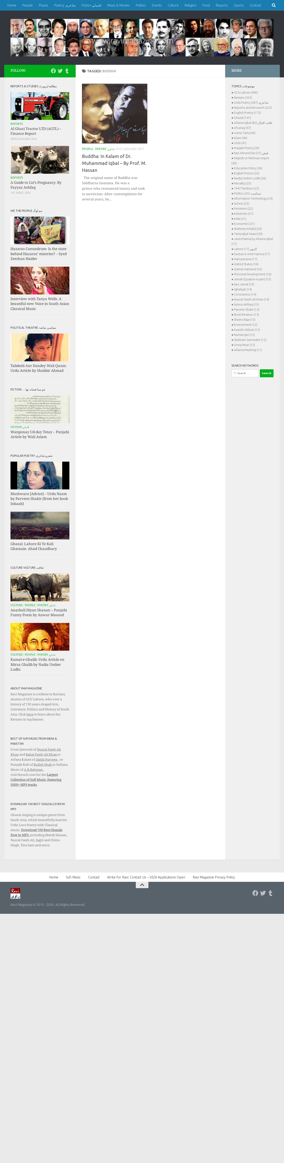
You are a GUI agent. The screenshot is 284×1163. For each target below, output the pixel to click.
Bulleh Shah (43, 765)
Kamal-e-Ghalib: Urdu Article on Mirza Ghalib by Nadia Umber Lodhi (37, 665)
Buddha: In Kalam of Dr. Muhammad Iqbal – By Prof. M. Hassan (114, 163)
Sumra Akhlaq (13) (246, 304)
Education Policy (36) (248, 168)
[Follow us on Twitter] (60, 70)
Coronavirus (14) (245, 294)
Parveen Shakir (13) (246, 309)
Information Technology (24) (253, 198)
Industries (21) (243, 213)
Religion (190, 5)
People (27, 5)
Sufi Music (73, 877)
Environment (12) (245, 324)
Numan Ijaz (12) (244, 334)
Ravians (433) (243, 97)
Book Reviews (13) (246, 314)
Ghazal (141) (242, 117)
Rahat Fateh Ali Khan (42, 755)
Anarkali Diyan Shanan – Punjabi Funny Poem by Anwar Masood (39, 613)
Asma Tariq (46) (244, 133)
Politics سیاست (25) (247, 193)
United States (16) (246, 264)
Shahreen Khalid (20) (248, 228)
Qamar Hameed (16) (248, 269)
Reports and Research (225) (253, 107)
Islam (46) (240, 138)
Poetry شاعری (65, 5)
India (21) (240, 218)
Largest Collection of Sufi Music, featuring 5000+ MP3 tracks (36, 780)
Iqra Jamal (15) (244, 284)
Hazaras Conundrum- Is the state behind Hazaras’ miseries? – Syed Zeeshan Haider (39, 254)
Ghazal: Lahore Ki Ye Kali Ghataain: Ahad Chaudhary (34, 546)
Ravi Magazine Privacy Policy (214, 877)
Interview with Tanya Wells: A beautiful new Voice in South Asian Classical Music (40, 304)
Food (206, 5)
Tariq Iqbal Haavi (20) (248, 234)
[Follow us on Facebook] (53, 70)
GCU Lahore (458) (246, 92)
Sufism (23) (241, 203)
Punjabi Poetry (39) (246, 148)
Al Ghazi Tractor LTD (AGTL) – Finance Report (36, 131)
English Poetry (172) (247, 112)
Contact (255, 5)
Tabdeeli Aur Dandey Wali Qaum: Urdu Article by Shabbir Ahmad (39, 368)
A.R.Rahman (33, 770)
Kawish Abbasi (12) (247, 329)
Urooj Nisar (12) (244, 345)
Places (43, 5)
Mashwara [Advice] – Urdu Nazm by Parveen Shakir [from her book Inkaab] (39, 499)
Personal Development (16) (252, 274)
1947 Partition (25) (246, 188)
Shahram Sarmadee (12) (250, 340)
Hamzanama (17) (245, 259)
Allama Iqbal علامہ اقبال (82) (253, 123)
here (29, 715)
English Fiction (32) (246, 173)
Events (157, 5)
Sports (239, 5)
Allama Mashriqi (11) (248, 350)
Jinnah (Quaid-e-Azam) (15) (252, 279)
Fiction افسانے (91, 5)
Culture (173, 5)
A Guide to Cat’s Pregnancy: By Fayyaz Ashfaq (36, 185)
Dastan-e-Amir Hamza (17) (252, 254)
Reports (222, 5)
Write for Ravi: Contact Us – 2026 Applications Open (146, 877)
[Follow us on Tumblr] (66, 70)
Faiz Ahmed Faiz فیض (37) (251, 153)
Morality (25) (242, 183)
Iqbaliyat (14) (243, 289)
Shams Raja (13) (244, 319)
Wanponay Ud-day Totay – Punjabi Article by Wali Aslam (40, 435)
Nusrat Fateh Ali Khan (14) (251, 299)
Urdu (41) (240, 143)
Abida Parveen (47, 760)
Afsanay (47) (242, 128)
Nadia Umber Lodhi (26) (250, 178)
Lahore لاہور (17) (245, 249)
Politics (141, 5)
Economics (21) (244, 223)
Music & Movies (118, 5)
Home (11, 5)
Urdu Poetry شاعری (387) (251, 102)
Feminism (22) (243, 208)
